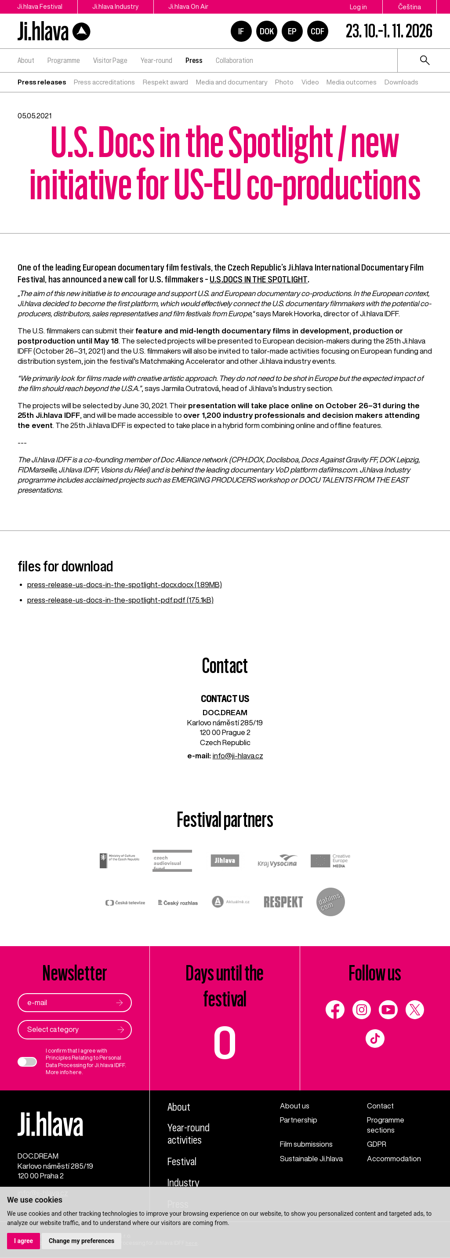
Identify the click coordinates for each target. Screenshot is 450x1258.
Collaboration (234, 60)
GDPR (376, 1144)
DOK (267, 31)
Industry (183, 1183)
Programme (63, 60)
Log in (358, 7)
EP (292, 31)
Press (194, 60)
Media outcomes (352, 82)
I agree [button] (23, 1240)
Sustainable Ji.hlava (312, 1158)
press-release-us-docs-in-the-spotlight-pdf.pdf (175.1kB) (121, 599)
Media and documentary (231, 82)
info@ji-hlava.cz (238, 755)
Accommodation (394, 1158)
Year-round (156, 60)
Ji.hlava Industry (117, 7)
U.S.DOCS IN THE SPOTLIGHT (258, 279)
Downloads (401, 82)
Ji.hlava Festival (39, 7)
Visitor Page (110, 60)
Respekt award (165, 82)
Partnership (299, 1120)
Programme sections (385, 1125)
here (75, 1072)
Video (310, 82)
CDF (317, 31)
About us (295, 1105)
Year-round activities (188, 1135)
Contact (381, 1105)
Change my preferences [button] (81, 1240)
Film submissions (307, 1144)
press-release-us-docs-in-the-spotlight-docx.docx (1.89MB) (126, 584)
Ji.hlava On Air (191, 7)
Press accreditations (104, 82)
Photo (284, 82)
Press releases (42, 82)
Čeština (409, 7)
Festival (182, 1162)
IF (241, 31)
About (26, 60)
